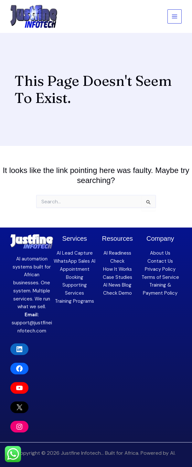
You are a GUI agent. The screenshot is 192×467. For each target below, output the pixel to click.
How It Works (117, 269)
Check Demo (117, 293)
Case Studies (117, 277)
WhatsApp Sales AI (74, 261)
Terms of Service (160, 277)
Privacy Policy (160, 269)
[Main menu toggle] (174, 16)
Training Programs (74, 301)
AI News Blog (117, 285)
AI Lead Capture (75, 253)
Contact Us (160, 261)
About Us (160, 253)
